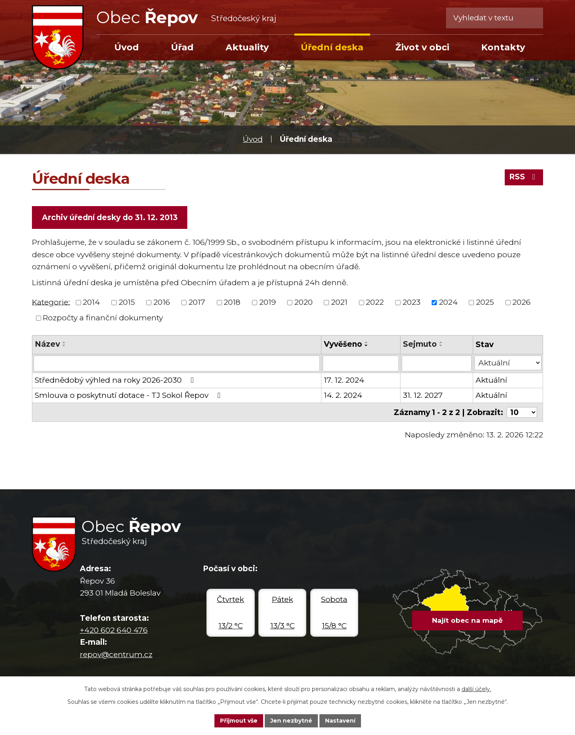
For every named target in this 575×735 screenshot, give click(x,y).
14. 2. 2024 (343, 395)
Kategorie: (51, 301)
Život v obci (422, 47)
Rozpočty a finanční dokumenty (103, 317)
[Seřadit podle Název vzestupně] (64, 342)
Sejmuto (420, 344)
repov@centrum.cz (116, 654)
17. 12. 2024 (344, 380)
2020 (303, 302)
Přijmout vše (239, 720)
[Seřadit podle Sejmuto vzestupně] (441, 342)
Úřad (182, 47)
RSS (523, 176)
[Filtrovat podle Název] (177, 363)
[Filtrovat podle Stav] (507, 363)
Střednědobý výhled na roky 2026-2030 (116, 380)
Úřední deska (332, 47)
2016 (161, 302)
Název (47, 344)
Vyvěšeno (343, 344)
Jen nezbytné (291, 720)
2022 (375, 302)
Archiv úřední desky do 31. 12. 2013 (110, 217)
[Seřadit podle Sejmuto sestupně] (441, 345)
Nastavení (340, 720)
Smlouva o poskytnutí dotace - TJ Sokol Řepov (129, 395)
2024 (448, 302)
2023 (411, 302)
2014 (91, 302)
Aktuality (247, 47)
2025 (485, 302)
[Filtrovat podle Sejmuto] (437, 363)
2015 (127, 302)
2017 (196, 302)
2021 (339, 302)
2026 (521, 302)
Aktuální (491, 380)
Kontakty (503, 47)
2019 (267, 302)
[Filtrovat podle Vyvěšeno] (361, 363)
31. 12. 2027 (423, 395)
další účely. (476, 689)
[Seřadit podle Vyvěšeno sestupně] (366, 345)
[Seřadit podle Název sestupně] (64, 345)
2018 (232, 302)
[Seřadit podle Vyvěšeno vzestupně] (366, 342)
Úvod (253, 139)
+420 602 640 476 (114, 630)
